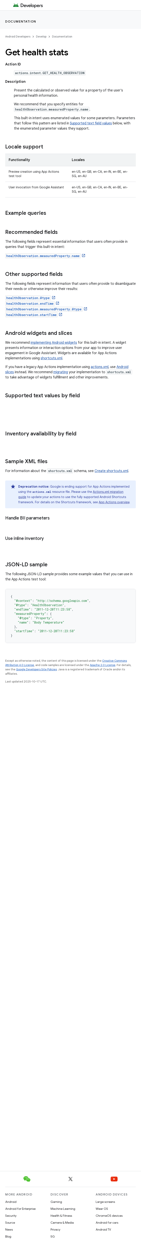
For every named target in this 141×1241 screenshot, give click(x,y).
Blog (8, 1236)
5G (53, 1236)
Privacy (55, 1229)
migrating (60, 372)
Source (10, 1223)
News (9, 1229)
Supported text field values (91, 123)
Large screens (105, 1202)
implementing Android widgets (54, 342)
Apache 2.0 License (102, 665)
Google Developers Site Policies (36, 669)
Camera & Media (62, 1223)
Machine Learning (63, 1209)
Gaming (56, 1202)
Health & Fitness (61, 1216)
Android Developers (17, 36)
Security (10, 1216)
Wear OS (102, 1209)
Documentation (20, 21)
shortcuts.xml (51, 358)
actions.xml (99, 367)
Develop (41, 36)
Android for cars (107, 1223)
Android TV (103, 1229)
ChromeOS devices (109, 1216)
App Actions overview (114, 502)
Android (10, 1202)
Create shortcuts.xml (111, 471)
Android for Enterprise (20, 1209)
